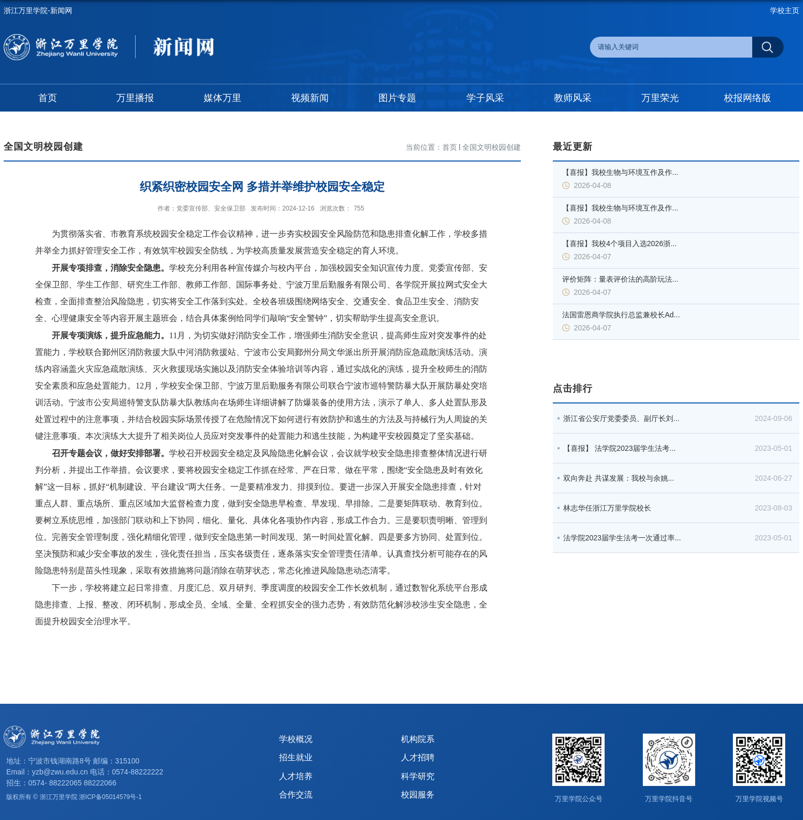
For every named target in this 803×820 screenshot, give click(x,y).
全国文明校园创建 (491, 147)
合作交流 (296, 794)
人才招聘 (417, 757)
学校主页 (784, 10)
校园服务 (417, 794)
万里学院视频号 (759, 799)
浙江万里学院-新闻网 (38, 10)
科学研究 (417, 776)
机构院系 (417, 739)
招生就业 (296, 757)
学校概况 (296, 739)
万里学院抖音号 (669, 799)
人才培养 (296, 776)
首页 (449, 147)
